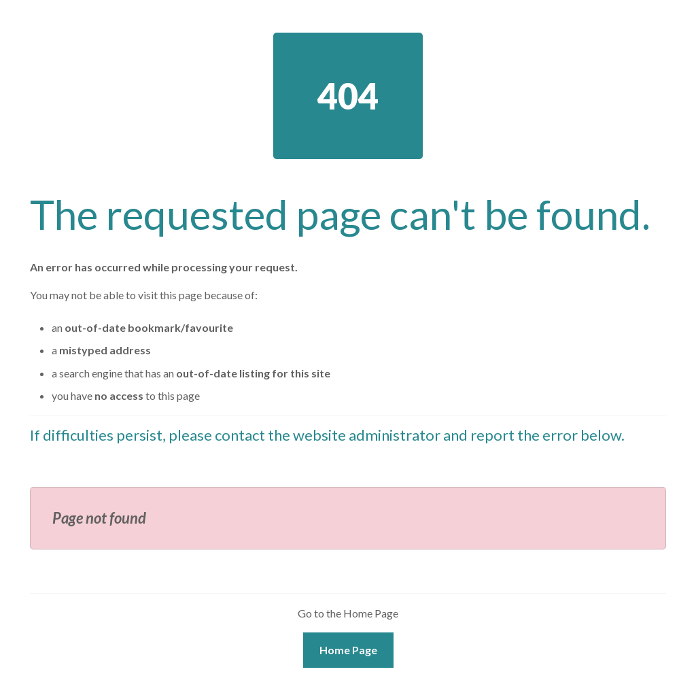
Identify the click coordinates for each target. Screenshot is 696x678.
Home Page (348, 649)
